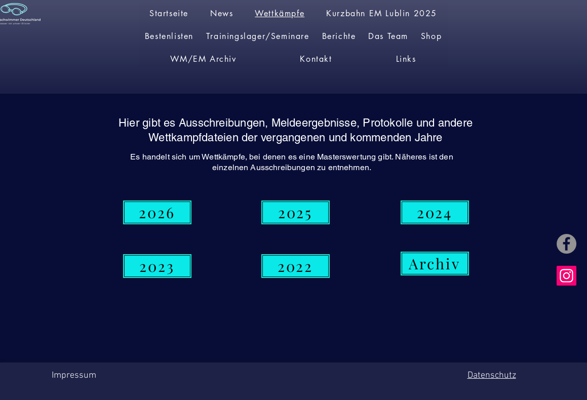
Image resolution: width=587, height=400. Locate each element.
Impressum (74, 375)
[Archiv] (434, 263)
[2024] (434, 212)
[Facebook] (566, 244)
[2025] (295, 212)
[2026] (157, 212)
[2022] (295, 266)
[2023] (157, 266)
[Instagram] (566, 276)
